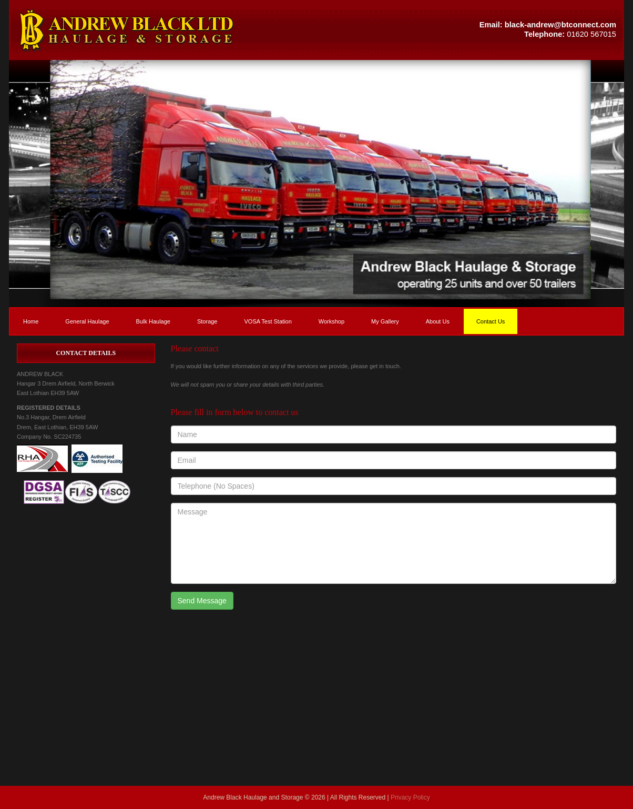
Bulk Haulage (153, 321)
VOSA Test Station (267, 321)
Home (30, 321)
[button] (163, 30)
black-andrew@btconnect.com (560, 25)
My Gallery (385, 321)
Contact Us (490, 321)
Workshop (331, 321)
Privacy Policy (410, 797)
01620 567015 (591, 34)
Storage (207, 321)
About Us (438, 321)
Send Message (202, 600)
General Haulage (87, 321)
